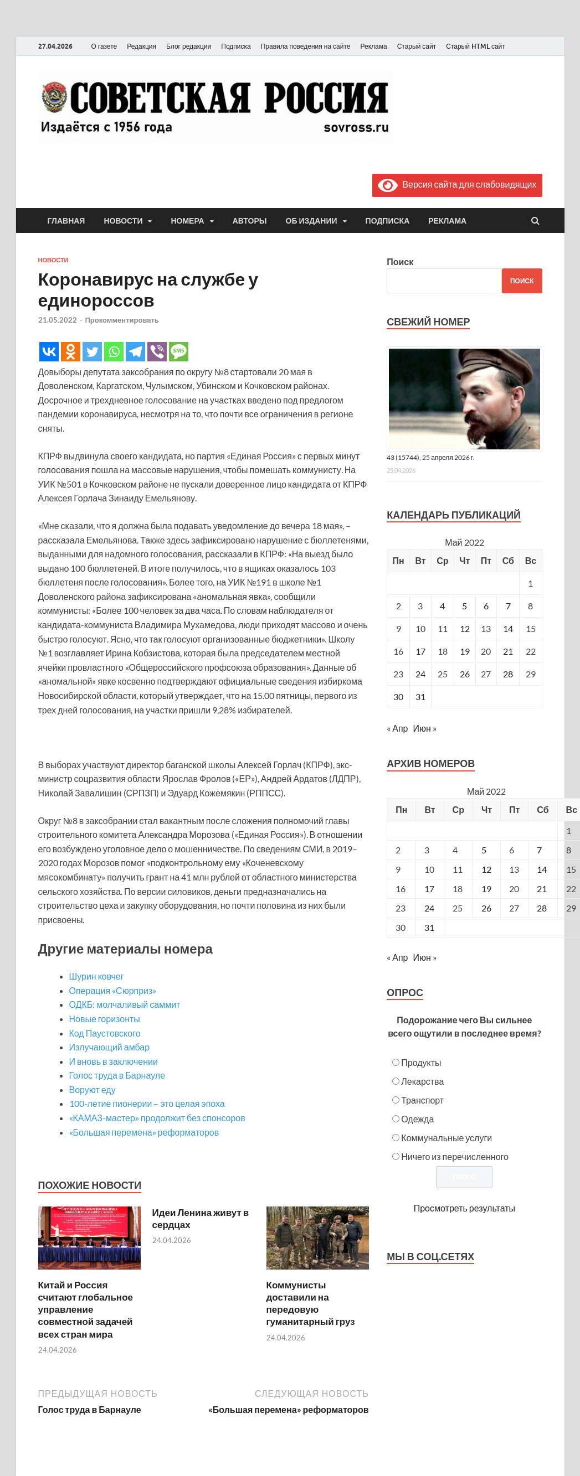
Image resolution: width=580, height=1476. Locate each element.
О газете (104, 46)
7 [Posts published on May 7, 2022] (539, 850)
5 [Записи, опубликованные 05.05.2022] (464, 605)
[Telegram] (135, 351)
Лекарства (422, 1081)
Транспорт (422, 1100)
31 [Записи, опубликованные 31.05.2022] (420, 696)
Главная (66, 220)
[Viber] (157, 351)
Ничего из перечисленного (455, 1156)
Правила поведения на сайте (306, 46)
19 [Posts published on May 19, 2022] (486, 888)
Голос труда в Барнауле (117, 1075)
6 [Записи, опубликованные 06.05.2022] (486, 605)
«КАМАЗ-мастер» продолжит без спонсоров (157, 1117)
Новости (123, 220)
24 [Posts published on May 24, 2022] (429, 908)
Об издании (311, 220)
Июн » (424, 728)
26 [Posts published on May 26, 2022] (486, 908)
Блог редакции (188, 46)
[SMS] (178, 351)
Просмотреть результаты (464, 1208)
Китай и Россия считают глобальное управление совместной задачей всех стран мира (85, 1309)
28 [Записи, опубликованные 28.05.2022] (508, 674)
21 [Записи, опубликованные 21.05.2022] (508, 651)
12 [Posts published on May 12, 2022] (486, 869)
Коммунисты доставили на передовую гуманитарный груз (310, 1303)
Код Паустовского (105, 1033)
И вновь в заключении (113, 1061)
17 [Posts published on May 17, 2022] (429, 888)
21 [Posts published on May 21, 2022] (542, 888)
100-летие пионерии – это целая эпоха (147, 1103)
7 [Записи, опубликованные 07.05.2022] (508, 605)
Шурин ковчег (96, 976)
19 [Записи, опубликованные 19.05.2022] (465, 651)
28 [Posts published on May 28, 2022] (542, 908)
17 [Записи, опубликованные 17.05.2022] (420, 651)
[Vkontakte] (49, 351)
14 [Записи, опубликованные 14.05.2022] (508, 628)
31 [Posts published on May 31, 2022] (429, 927)
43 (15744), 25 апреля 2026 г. (431, 457)
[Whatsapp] (114, 351)
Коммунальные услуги (446, 1137)
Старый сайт (417, 46)
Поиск (400, 261)
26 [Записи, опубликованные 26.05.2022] (465, 674)
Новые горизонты (104, 1018)
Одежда (417, 1119)
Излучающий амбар (109, 1047)
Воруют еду (92, 1089)
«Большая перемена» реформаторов (144, 1132)
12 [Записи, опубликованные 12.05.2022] (465, 628)
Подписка (235, 46)
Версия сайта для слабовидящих (457, 184)
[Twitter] (92, 351)
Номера (187, 220)
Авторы (250, 220)
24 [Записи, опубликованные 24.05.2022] (420, 674)
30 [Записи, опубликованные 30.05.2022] (398, 696)
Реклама (373, 46)
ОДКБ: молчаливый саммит (125, 1004)
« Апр (397, 728)
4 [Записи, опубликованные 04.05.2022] (442, 605)
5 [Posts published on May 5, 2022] (483, 850)
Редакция (141, 46)
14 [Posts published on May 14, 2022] (542, 869)
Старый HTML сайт (475, 46)
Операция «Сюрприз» (113, 990)
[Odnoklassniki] (70, 351)
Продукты (421, 1062)
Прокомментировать (122, 319)
